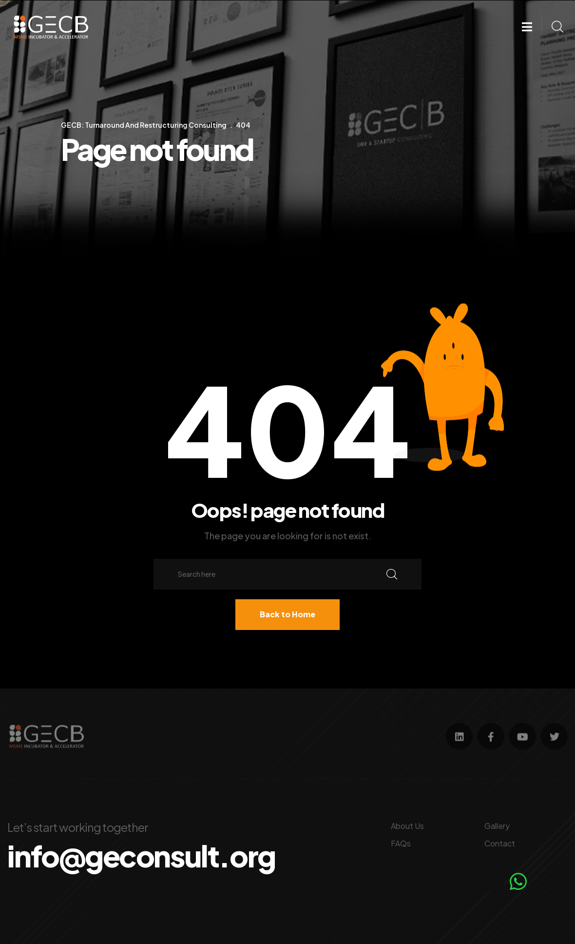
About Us (407, 826)
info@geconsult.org (141, 855)
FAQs (401, 843)
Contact (499, 843)
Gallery (497, 826)
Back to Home (287, 614)
